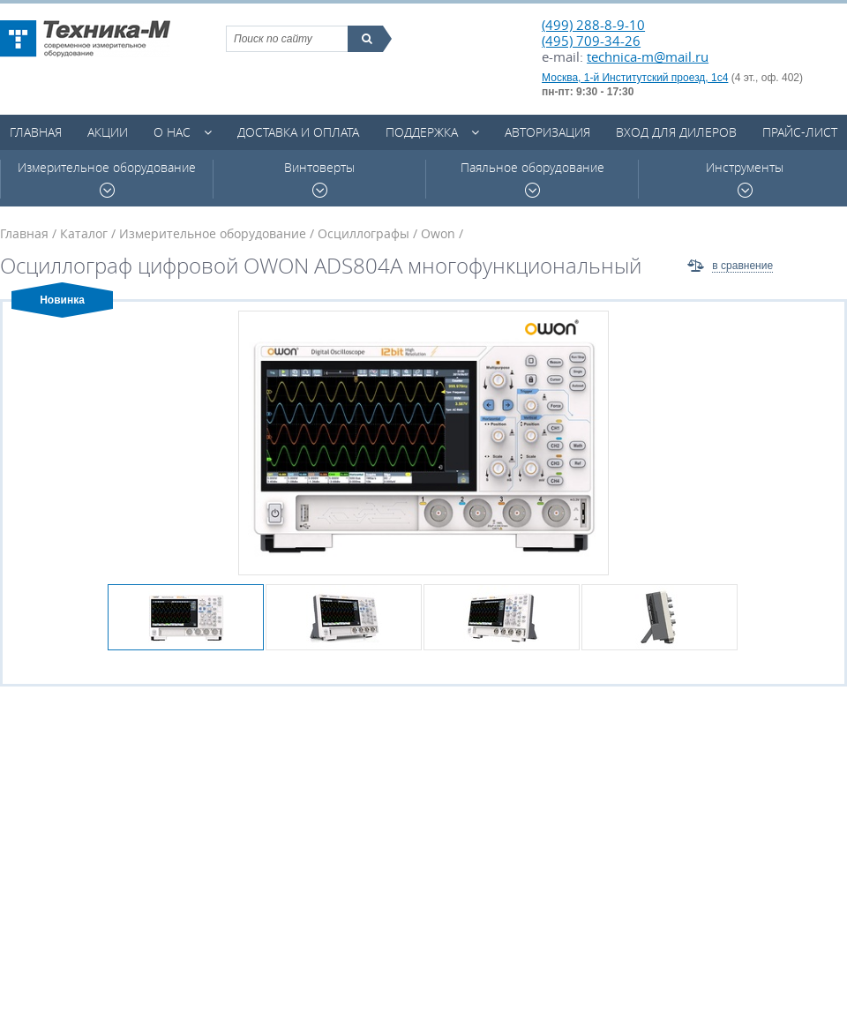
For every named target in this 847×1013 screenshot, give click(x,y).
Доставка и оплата (298, 132)
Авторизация (547, 132)
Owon (438, 233)
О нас (172, 132)
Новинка (62, 300)
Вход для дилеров (676, 132)
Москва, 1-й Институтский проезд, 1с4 (635, 77)
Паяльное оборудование (532, 179)
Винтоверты (319, 179)
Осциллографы (363, 233)
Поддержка (422, 132)
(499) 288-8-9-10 (593, 25)
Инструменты (744, 179)
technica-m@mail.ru (647, 56)
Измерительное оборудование (107, 179)
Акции (107, 132)
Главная (36, 132)
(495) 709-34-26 (591, 40)
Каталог (84, 233)
